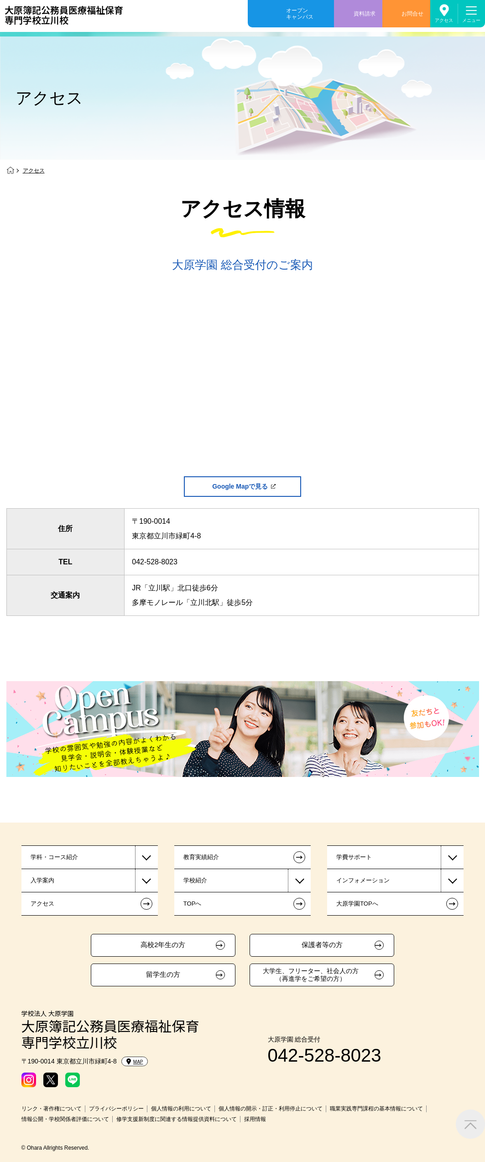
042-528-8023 (154, 562)
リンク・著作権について (51, 1108)
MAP (134, 1061)
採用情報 (255, 1119)
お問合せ (412, 13)
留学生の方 (163, 974)
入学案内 (42, 880)
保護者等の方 (322, 944)
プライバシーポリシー (116, 1108)
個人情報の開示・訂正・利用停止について (271, 1108)
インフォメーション (363, 880)
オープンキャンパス (299, 13)
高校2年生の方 (163, 944)
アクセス (444, 20)
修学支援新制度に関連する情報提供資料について (176, 1119)
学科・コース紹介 (54, 857)
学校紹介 (195, 880)
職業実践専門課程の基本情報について (376, 1108)
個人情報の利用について (181, 1108)
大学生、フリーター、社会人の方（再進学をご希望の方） (311, 974)
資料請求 (364, 13)
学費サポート (354, 857)
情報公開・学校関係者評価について (65, 1119)
